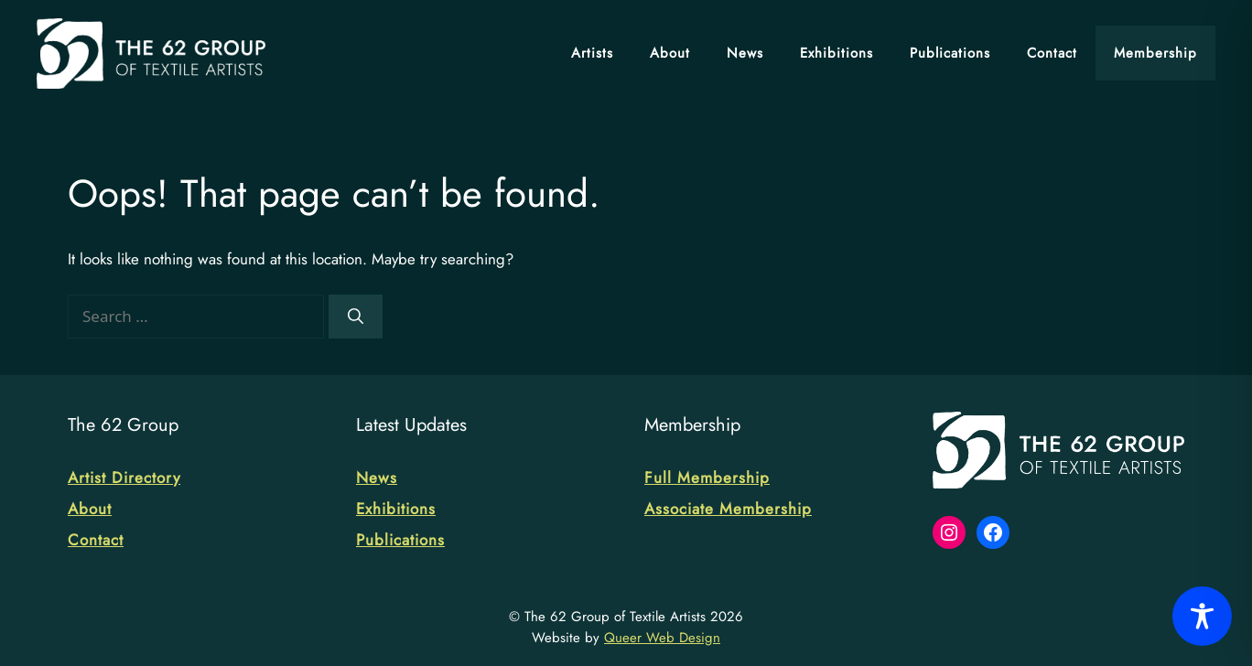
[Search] (356, 316)
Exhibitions (836, 53)
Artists (592, 53)
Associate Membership (728, 509)
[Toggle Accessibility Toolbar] (1202, 616)
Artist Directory (124, 478)
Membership (1155, 53)
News (745, 53)
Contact (1052, 53)
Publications (950, 53)
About (670, 53)
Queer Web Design (662, 638)
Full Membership (707, 478)
